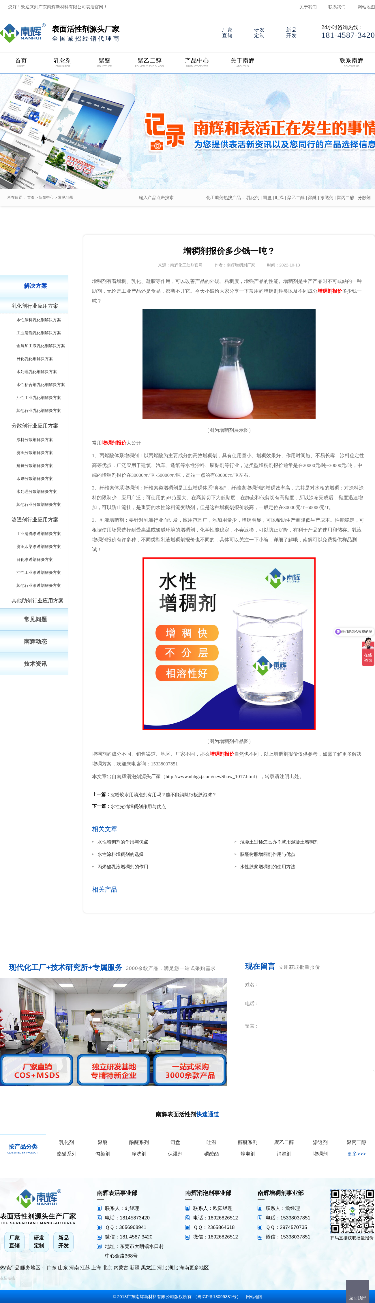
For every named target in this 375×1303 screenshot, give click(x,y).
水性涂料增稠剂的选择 (120, 854)
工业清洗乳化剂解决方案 (38, 332)
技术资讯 (35, 664)
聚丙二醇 (345, 197)
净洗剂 (139, 1154)
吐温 (279, 197)
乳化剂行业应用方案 (35, 306)
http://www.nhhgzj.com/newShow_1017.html (210, 776)
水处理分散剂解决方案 (36, 491)
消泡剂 (284, 1154)
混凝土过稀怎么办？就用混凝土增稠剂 (279, 841)
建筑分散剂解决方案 (34, 465)
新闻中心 (46, 197)
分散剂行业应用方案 (35, 426)
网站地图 (366, 6)
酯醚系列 (66, 1154)
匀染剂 (102, 1154)
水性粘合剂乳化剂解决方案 (40, 384)
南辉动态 (35, 641)
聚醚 (312, 197)
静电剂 (248, 1154)
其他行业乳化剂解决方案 (38, 410)
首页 (31, 197)
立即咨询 (340, 1080)
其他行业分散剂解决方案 (38, 504)
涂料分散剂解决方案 (34, 439)
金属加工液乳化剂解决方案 (40, 345)
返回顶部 (357, 1297)
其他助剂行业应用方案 (37, 601)
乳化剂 (252, 197)
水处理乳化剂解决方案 (36, 371)
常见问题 (65, 197)
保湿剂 (175, 1154)
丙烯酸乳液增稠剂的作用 (122, 866)
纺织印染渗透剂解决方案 (38, 546)
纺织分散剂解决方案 (34, 452)
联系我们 (337, 6)
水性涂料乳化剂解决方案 (38, 319)
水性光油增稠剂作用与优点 (138, 806)
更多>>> (356, 1154)
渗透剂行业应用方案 (35, 520)
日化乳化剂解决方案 (34, 358)
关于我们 (308, 6)
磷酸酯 (211, 1154)
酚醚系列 (139, 1142)
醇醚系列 (248, 1142)
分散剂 (364, 197)
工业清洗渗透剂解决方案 (38, 533)
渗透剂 (326, 197)
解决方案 (35, 286)
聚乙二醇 (296, 197)
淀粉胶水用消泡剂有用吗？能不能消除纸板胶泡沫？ (163, 794)
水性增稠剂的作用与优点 (122, 841)
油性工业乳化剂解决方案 (38, 397)
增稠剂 (320, 1154)
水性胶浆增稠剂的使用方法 (267, 866)
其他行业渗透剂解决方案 (38, 585)
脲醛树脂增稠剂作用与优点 (267, 854)
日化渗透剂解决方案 (34, 559)
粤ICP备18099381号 (217, 1296)
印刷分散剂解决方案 (34, 478)
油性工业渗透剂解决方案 (38, 572)
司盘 (267, 197)
